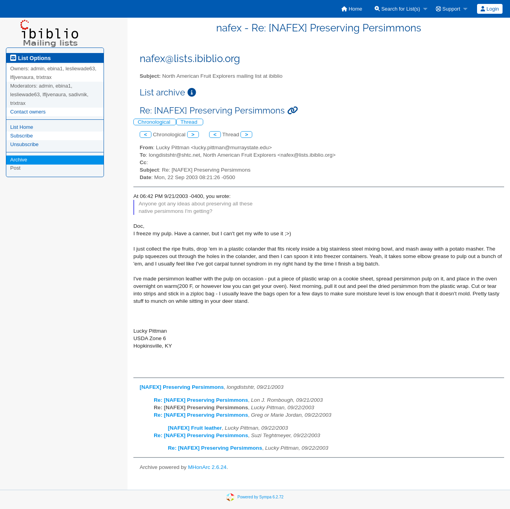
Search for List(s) (397, 9)
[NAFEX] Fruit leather (195, 428)
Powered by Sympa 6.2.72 (260, 496)
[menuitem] (351, 9)
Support (448, 9)
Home (351, 9)
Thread (189, 122)
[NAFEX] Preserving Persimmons (182, 387)
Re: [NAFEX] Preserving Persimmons (201, 400)
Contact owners (28, 112)
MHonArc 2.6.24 (207, 467)
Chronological (155, 122)
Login (490, 9)
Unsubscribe (24, 144)
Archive (18, 160)
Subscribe (21, 136)
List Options (30, 58)
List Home (21, 127)
